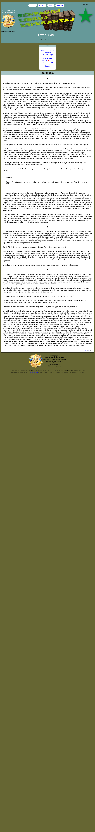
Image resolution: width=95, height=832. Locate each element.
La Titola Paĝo (47, 55)
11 (45, 62)
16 (48, 64)
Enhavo (42, 5)
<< (85, 350)
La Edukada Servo (47, 51)
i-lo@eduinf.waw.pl (33, 372)
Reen (51, 5)
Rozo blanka (47, 58)
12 (47, 62)
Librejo (32, 5)
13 (50, 62)
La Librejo (47, 53)
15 (46, 64)
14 (52, 62)
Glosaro (47, 66)
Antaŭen (60, 5)
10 (43, 62)
